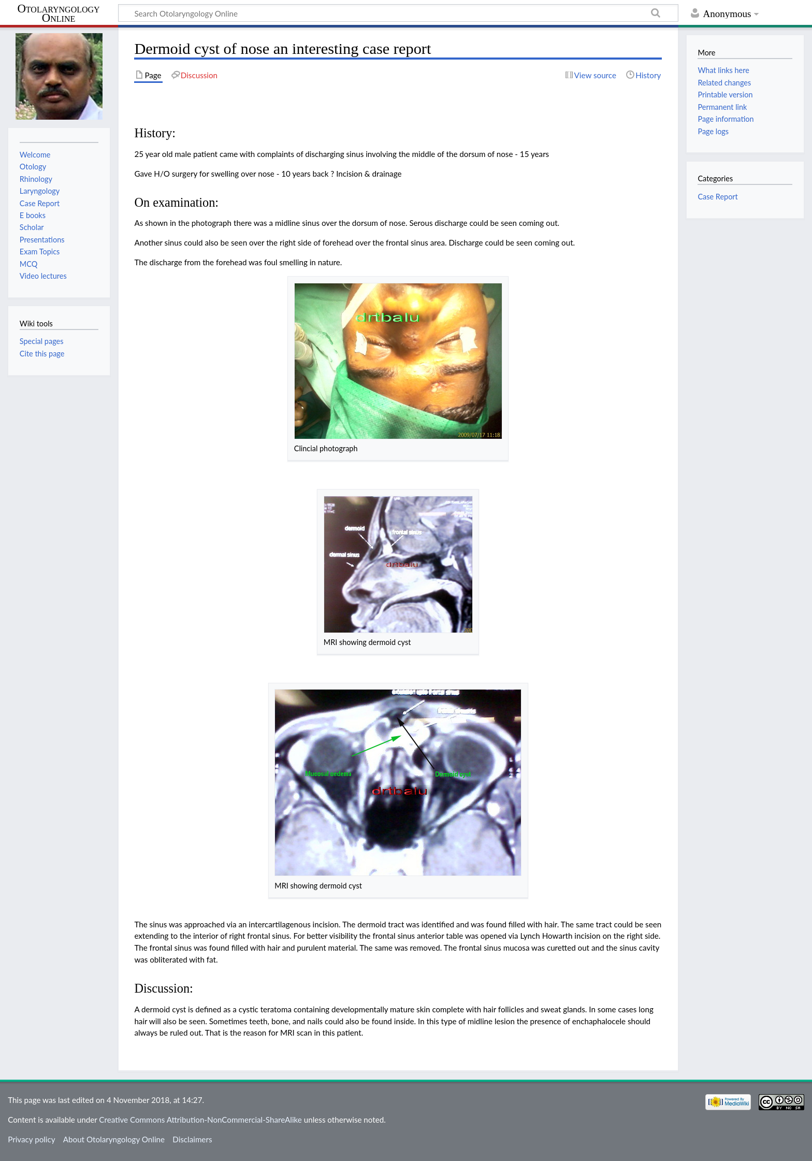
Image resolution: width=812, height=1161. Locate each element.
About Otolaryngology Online (114, 1139)
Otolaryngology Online (58, 13)
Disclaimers (192, 1139)
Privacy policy (31, 1139)
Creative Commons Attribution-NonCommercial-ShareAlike (200, 1119)
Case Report (717, 196)
